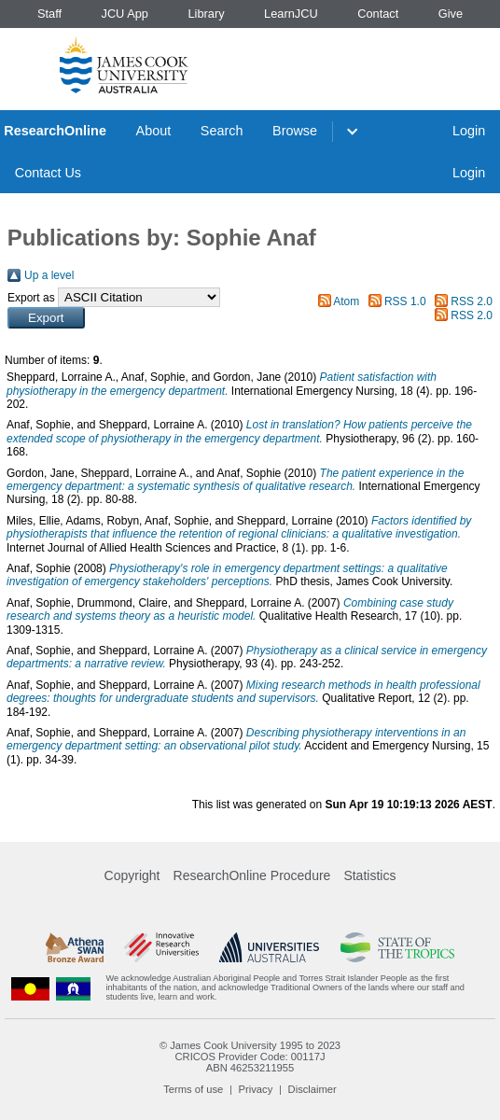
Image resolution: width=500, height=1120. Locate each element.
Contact (377, 14)
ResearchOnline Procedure (252, 875)
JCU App (124, 14)
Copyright (132, 875)
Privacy (256, 1089)
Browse (294, 130)
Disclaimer (312, 1089)
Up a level (49, 275)
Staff (49, 14)
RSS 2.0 (472, 301)
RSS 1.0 (405, 301)
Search (222, 130)
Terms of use (193, 1089)
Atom (346, 301)
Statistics (369, 875)
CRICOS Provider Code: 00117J (249, 1056)
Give (450, 14)
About (154, 130)
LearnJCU (291, 14)
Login (468, 130)
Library (206, 14)
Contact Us (48, 172)
